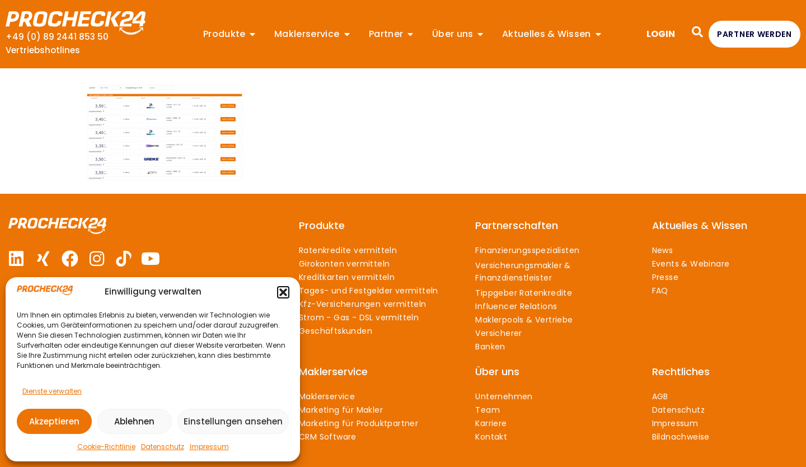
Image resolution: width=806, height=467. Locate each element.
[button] (283, 292)
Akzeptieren (54, 421)
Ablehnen (134, 421)
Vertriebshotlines (43, 50)
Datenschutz (162, 446)
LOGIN (660, 33)
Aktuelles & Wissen (699, 225)
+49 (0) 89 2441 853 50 (57, 36)
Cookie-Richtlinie (106, 446)
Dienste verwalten (52, 391)
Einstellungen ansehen (233, 421)
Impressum (209, 446)
